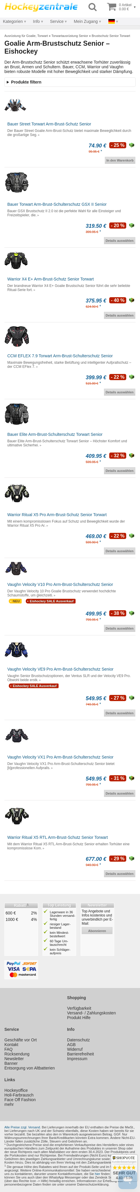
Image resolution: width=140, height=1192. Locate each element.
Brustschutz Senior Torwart (111, 36)
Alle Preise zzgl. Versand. (22, 1127)
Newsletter (14, 1058)
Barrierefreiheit (80, 1054)
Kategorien (13, 21)
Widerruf (75, 1049)
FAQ (8, 1049)
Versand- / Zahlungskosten (91, 1013)
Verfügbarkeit (79, 1008)
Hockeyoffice (16, 1090)
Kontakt (11, 1044)
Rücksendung (17, 1054)
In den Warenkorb (120, 160)
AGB (71, 1044)
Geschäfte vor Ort (20, 1040)
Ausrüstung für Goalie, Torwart (26, 36)
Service (57, 21)
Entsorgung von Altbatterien (29, 1068)
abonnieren (97, 931)
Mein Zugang (86, 21)
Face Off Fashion (20, 1099)
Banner (11, 1063)
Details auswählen (120, 240)
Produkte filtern (26, 82)
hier (97, 1174)
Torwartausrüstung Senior (69, 36)
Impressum (77, 1058)
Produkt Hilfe (79, 1017)
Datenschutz (78, 1040)
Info (36, 21)
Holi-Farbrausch (19, 1095)
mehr (9, 1104)
